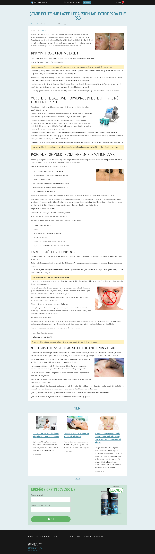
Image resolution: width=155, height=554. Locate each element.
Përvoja (30, 536)
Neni (71, 536)
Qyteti (65, 536)
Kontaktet (87, 536)
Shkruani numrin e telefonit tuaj (40, 505)
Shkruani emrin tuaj (37, 495)
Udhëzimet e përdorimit (43, 536)
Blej (51, 519)
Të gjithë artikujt (77, 479)
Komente (57, 536)
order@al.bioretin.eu (34, 545)
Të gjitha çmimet (99, 536)
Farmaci (78, 536)
